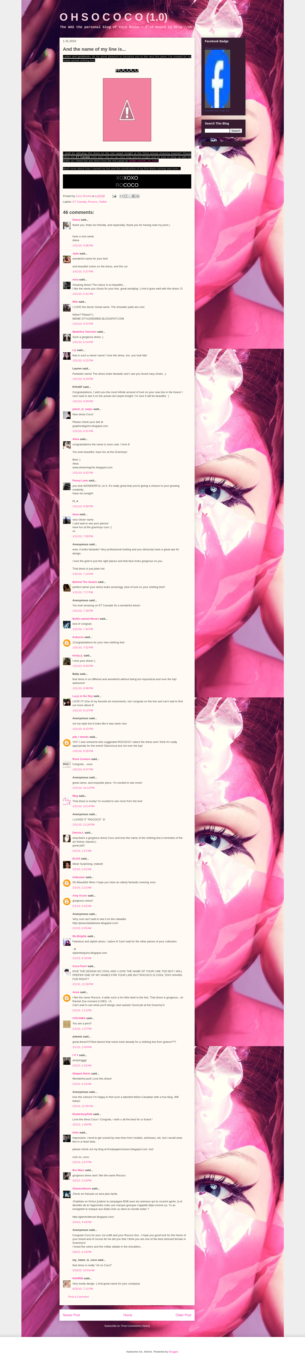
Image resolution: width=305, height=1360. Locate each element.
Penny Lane (80, 480)
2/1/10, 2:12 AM (81, 887)
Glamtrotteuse (81, 1188)
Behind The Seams (84, 582)
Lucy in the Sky (82, 696)
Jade (75, 253)
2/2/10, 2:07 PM (82, 1162)
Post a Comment (78, 1296)
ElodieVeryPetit (82, 1114)
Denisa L (78, 832)
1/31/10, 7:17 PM (82, 592)
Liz (74, 350)
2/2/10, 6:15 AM (81, 1083)
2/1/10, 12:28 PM (82, 984)
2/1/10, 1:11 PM (82, 1010)
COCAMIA (79, 1018)
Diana (76, 219)
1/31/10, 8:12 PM (82, 710)
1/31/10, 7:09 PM (82, 536)
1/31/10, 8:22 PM (82, 728)
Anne (75, 992)
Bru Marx (78, 1170)
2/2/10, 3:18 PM (82, 1180)
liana (75, 514)
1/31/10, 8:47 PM (82, 769)
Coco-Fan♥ (79, 966)
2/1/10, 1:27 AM (81, 850)
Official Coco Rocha (215, 48)
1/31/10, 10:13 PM (83, 787)
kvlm (75, 1132)
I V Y (75, 1055)
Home (127, 1315)
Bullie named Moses (85, 618)
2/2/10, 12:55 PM (82, 1106)
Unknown (78, 877)
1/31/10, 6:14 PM (82, 342)
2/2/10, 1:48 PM (82, 1124)
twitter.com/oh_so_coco (143, 160)
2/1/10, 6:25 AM (81, 928)
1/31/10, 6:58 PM (82, 506)
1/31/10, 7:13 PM (82, 573)
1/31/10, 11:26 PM (83, 824)
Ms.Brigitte (79, 936)
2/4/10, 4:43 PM (82, 1222)
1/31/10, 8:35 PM (82, 751)
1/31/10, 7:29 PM (82, 610)
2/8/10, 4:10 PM (82, 1251)
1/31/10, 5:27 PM (82, 271)
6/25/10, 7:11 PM (82, 1288)
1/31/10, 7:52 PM (82, 647)
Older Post (183, 1315)
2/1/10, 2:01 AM (81, 869)
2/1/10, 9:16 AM (81, 958)
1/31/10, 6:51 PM (82, 431)
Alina (75, 439)
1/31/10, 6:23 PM (82, 378)
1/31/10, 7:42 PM (82, 629)
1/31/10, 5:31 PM (82, 293)
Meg (75, 795)
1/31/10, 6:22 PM (82, 360)
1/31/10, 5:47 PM (82, 323)
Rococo (92, 201)
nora (75, 279)
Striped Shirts (81, 1073)
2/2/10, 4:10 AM (81, 1065)
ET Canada (80, 201)
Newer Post (71, 1315)
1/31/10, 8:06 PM (82, 688)
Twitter (103, 201)
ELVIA (76, 858)
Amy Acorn (79, 895)
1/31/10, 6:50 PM (82, 401)
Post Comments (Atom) (135, 1325)
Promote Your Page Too (217, 110)
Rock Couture (81, 759)
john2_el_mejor (82, 409)
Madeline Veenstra (84, 331)
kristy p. (77, 655)
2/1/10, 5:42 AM (81, 906)
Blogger (173, 1351)
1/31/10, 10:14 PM (83, 806)
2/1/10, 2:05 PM (82, 1047)
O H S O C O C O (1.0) (114, 17)
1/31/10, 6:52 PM (82, 472)
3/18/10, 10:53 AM (83, 1270)
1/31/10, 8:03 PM (82, 665)
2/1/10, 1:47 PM (82, 1028)
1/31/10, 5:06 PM (82, 245)
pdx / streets (80, 736)
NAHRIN (77, 1278)
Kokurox (78, 637)
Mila (75, 301)
